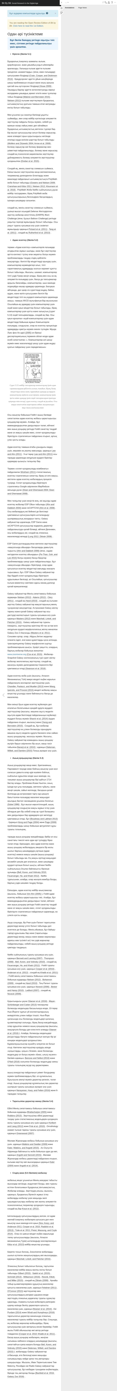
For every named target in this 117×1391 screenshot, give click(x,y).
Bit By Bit (20, 3)
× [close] (55, 13)
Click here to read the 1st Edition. (28, 26)
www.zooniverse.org (16, 654)
